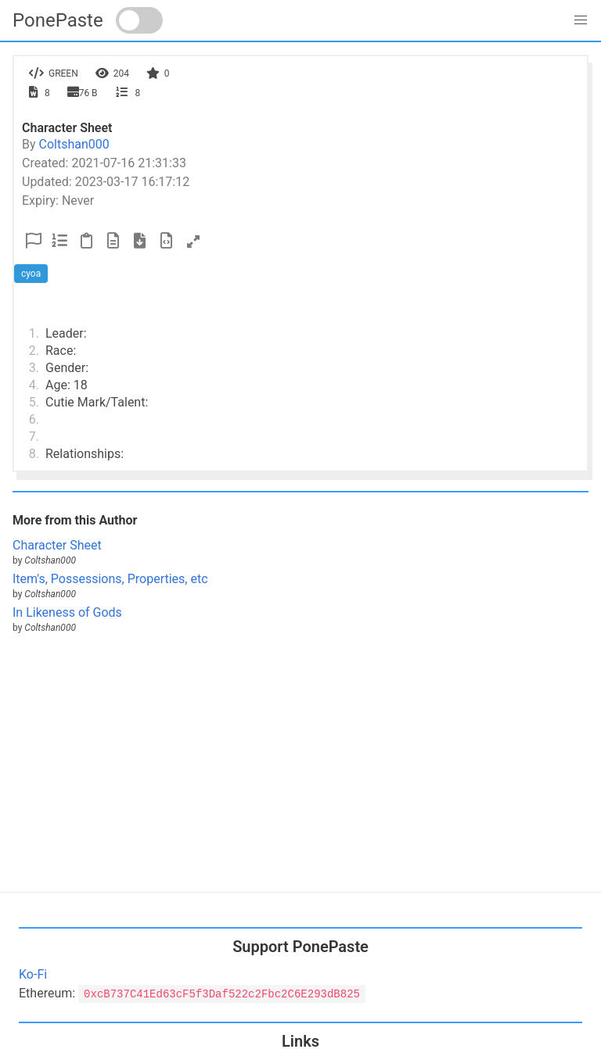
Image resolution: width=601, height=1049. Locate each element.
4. (34, 385)
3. (34, 367)
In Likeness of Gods (67, 612)
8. (34, 453)
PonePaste (58, 20)
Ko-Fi (33, 974)
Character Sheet (57, 545)
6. (34, 419)
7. (34, 436)
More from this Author (75, 520)
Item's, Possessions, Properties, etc (110, 578)
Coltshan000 (74, 144)
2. (34, 350)
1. (34, 333)
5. (34, 402)
